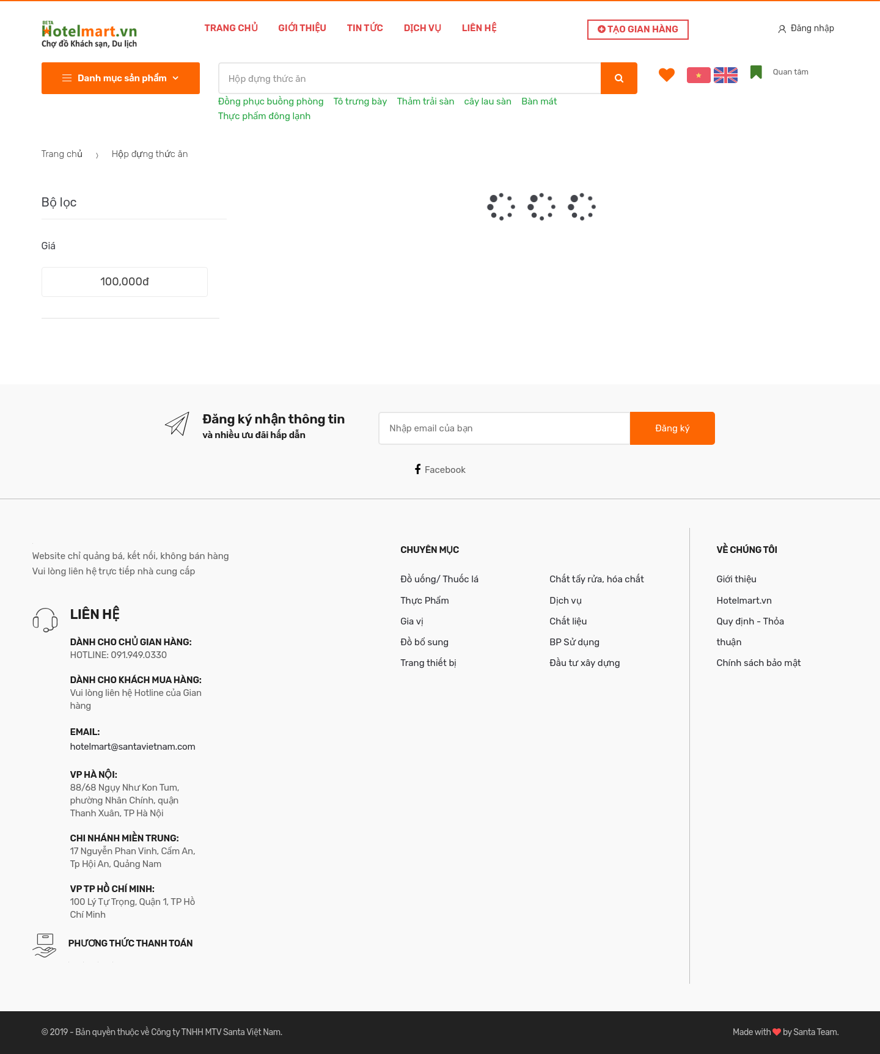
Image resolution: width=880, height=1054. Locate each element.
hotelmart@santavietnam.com (133, 746)
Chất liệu (568, 621)
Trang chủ (231, 28)
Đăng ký (672, 428)
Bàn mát (539, 101)
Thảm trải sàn (425, 101)
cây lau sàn (488, 101)
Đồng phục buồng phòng (271, 101)
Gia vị (412, 621)
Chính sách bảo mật (758, 662)
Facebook (440, 469)
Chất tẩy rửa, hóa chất (596, 579)
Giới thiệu (302, 28)
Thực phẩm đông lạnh (264, 116)
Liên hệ (479, 28)
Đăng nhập (806, 28)
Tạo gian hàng (638, 29)
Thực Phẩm (424, 600)
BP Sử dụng (574, 642)
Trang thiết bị (428, 662)
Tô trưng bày (360, 101)
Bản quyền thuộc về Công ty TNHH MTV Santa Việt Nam (177, 1032)
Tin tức (365, 28)
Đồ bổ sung (424, 642)
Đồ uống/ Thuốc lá (439, 579)
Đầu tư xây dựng (584, 662)
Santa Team (815, 1032)
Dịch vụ (422, 28)
